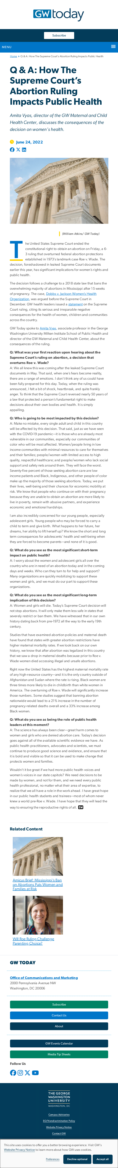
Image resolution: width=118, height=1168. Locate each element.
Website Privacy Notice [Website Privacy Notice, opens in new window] (59, 1127)
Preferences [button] (52, 1159)
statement (75, 304)
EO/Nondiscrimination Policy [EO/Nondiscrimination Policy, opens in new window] (59, 1121)
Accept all (103, 1159)
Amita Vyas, (48, 328)
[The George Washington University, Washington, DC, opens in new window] (59, 1098)
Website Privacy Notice (19, 1149)
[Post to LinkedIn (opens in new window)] (24, 150)
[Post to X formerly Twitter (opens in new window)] (18, 150)
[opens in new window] (13, 1075)
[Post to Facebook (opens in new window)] (12, 150)
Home (13, 56)
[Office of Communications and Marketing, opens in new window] (44, 978)
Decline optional (77, 1159)
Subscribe (59, 35)
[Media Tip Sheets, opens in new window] (59, 1054)
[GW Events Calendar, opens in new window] (59, 1043)
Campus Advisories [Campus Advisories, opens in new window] (59, 1115)
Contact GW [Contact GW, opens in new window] (59, 1133)
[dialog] (59, 1153)
